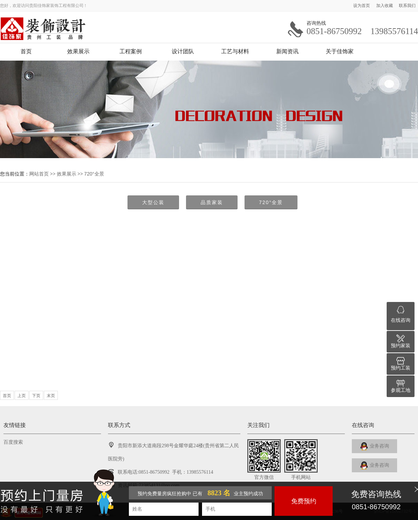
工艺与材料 (235, 51)
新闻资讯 (287, 51)
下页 (36, 395)
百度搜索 (13, 442)
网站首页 (39, 174)
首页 (26, 51)
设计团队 (183, 51)
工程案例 (130, 51)
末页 (51, 395)
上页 (21, 395)
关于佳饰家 (340, 51)
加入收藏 (385, 5)
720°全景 (94, 174)
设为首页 (362, 5)
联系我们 (407, 5)
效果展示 (78, 51)
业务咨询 (374, 446)
